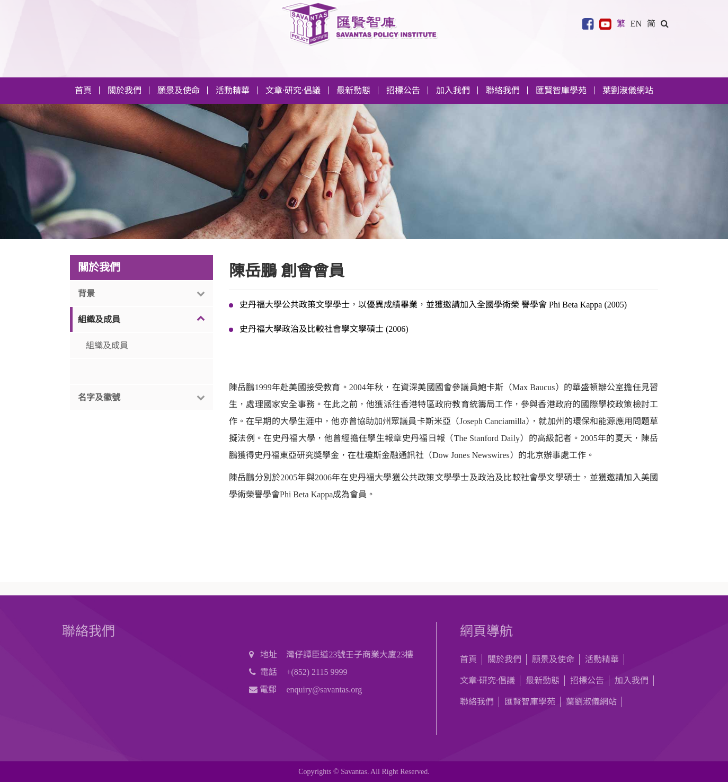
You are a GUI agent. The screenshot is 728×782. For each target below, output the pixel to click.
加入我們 (632, 680)
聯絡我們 (503, 90)
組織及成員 (107, 345)
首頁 (83, 90)
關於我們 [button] (124, 90)
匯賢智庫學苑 (561, 90)
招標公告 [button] (403, 90)
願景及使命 (178, 90)
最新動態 (543, 680)
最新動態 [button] (353, 90)
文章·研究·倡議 (487, 680)
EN (636, 23)
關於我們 (504, 659)
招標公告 (587, 680)
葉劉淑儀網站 (627, 90)
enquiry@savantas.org (324, 689)
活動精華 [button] (233, 90)
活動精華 (602, 659)
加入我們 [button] (453, 90)
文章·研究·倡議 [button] (293, 90)
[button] (665, 23)
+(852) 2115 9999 (316, 671)
